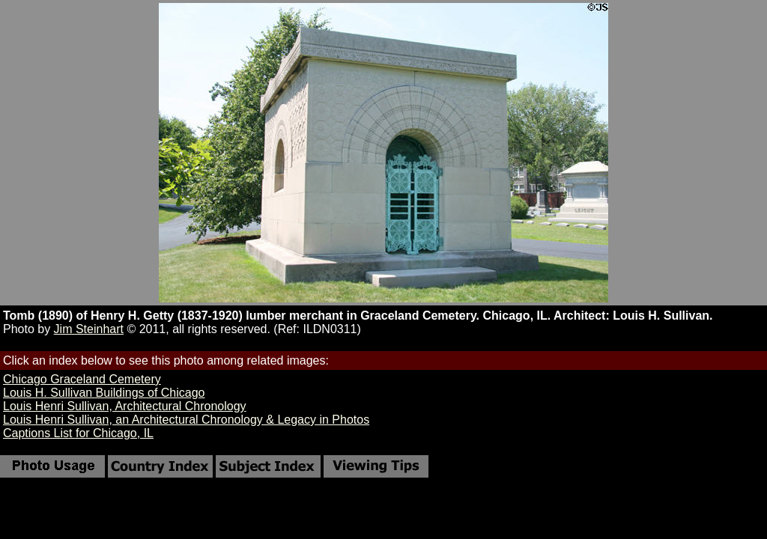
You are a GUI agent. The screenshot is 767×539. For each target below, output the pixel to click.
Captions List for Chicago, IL (78, 433)
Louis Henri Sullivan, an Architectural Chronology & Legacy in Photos (186, 419)
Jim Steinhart (89, 329)
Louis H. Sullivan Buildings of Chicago (103, 392)
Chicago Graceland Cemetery (82, 379)
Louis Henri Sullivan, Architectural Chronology (124, 406)
